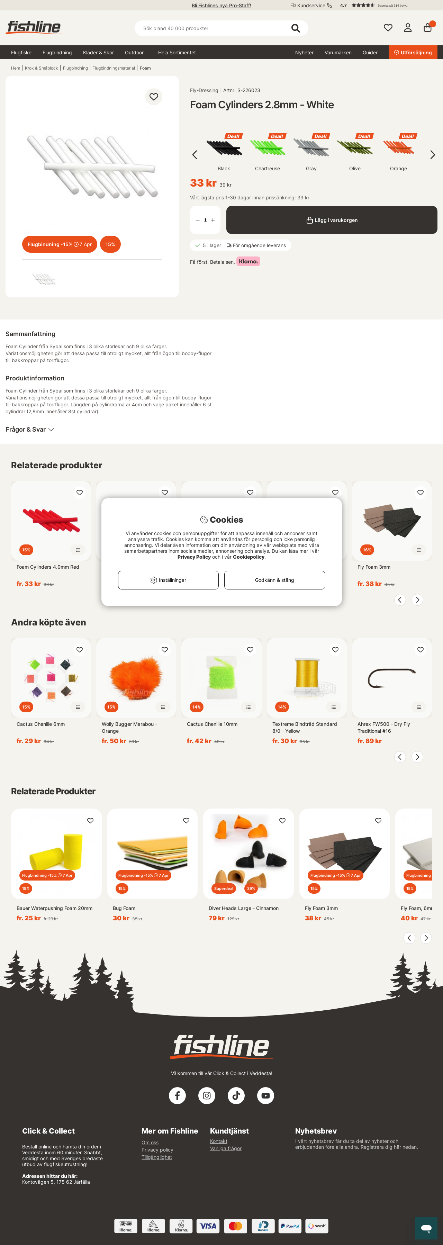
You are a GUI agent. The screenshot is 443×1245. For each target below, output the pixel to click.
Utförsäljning (413, 52)
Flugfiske (21, 52)
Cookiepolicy (248, 557)
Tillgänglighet (157, 1157)
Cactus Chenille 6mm (41, 724)
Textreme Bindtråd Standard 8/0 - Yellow (304, 727)
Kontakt (218, 1141)
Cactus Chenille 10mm (212, 724)
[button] (385, 5)
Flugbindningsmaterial (113, 68)
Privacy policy (157, 1150)
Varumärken (338, 52)
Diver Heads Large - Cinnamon (244, 908)
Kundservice (311, 5)
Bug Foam (124, 908)
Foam (145, 68)
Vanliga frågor (226, 1148)
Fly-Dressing (204, 90)
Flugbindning (57, 52)
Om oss (150, 1142)
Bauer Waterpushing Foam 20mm (54, 908)
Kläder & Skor (98, 52)
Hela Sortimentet (177, 52)
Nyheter (304, 52)
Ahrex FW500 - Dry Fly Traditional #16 (384, 727)
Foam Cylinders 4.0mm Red (48, 567)
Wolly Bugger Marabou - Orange (129, 727)
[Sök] (221, 28)
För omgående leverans (259, 245)
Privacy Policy (194, 557)
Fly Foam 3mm (374, 567)
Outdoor (134, 52)
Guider (370, 52)
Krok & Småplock (41, 68)
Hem (15, 68)
